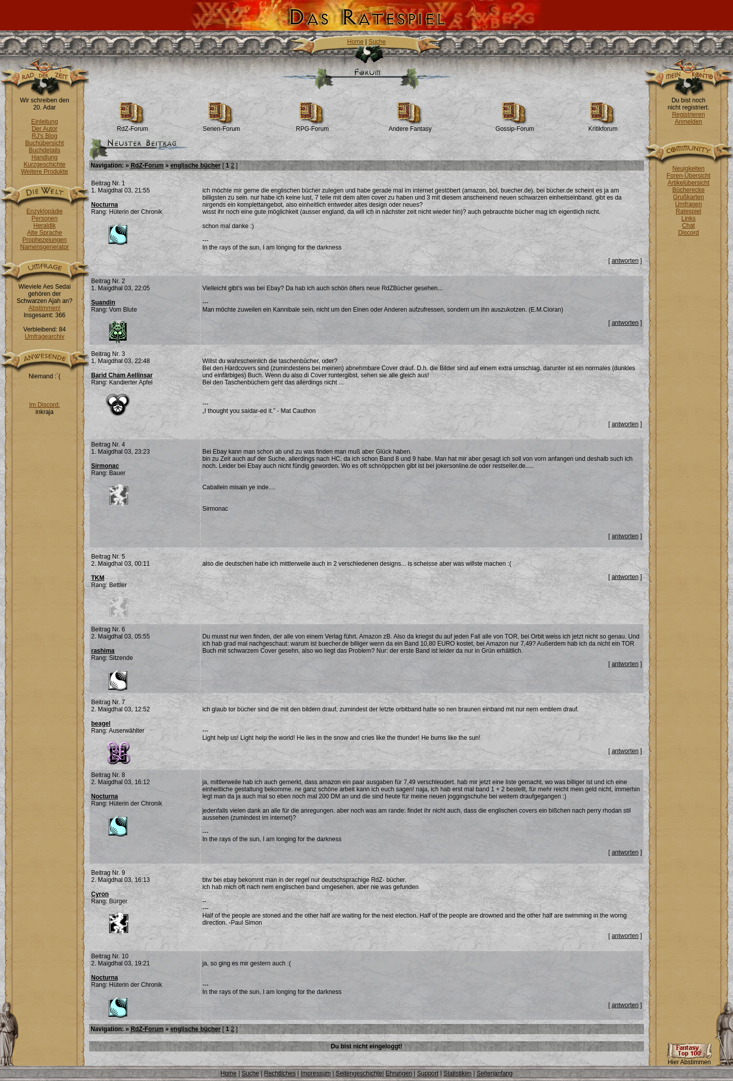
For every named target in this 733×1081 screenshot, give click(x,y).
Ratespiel (688, 211)
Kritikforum (602, 126)
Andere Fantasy (410, 126)
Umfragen (688, 204)
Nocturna (104, 204)
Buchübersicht (44, 143)
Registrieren (688, 114)
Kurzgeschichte (44, 164)
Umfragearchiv (44, 336)
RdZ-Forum (132, 126)
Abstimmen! (45, 308)
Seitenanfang (494, 1073)
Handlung (45, 157)
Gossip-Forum (514, 126)
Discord (688, 232)
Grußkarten (688, 197)
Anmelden (688, 121)
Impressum (315, 1073)
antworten (625, 260)
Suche (377, 41)
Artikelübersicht (688, 182)
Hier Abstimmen (689, 1059)
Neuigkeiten (688, 168)
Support (427, 1073)
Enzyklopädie (44, 211)
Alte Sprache (44, 232)
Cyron (100, 894)
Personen (45, 218)
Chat (688, 225)
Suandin (103, 302)
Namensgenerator (44, 247)
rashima (103, 650)
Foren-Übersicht (688, 175)
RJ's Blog (44, 136)
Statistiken (457, 1073)
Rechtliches (280, 1073)
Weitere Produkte (44, 171)
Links (688, 218)
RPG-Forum (312, 126)
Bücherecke (688, 189)
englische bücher (196, 165)
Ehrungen (398, 1073)
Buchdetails (44, 150)
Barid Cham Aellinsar (122, 375)
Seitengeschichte (359, 1073)
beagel (100, 723)
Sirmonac (105, 465)
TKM (97, 577)
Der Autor (45, 128)
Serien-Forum (221, 126)
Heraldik (44, 225)
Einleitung (44, 121)
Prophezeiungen (44, 239)
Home (355, 41)
